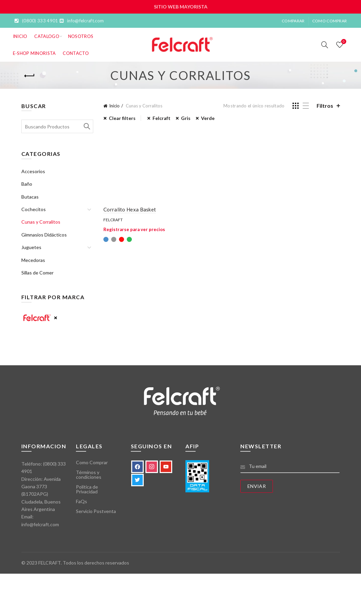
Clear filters (122, 118)
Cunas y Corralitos (40, 222)
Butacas (30, 197)
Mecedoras (33, 260)
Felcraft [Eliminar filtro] (162, 118)
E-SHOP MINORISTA (34, 53)
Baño (26, 184)
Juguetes (31, 247)
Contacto (75, 53)
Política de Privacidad (87, 489)
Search (86, 126)
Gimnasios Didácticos (44, 235)
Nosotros (80, 36)
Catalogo (46, 36)
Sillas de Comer (37, 272)
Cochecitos (33, 209)
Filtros (325, 105)
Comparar (293, 20)
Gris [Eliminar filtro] (185, 118)
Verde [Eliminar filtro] (208, 118)
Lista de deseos (343, 42)
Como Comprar (329, 20)
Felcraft (113, 219)
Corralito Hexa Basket (129, 209)
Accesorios (33, 171)
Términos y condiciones (88, 474)
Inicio (20, 36)
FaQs (81, 501)
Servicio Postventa (96, 511)
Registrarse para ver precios (134, 229)
